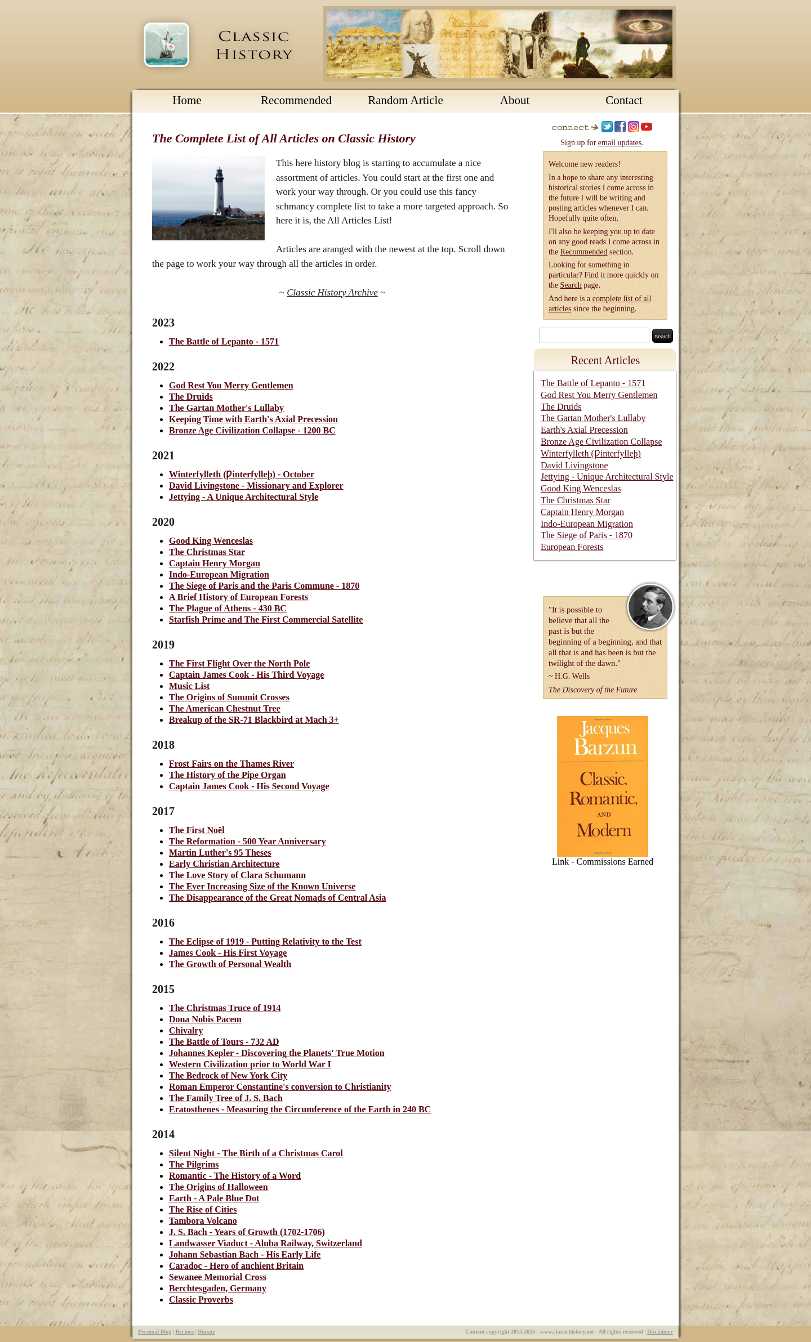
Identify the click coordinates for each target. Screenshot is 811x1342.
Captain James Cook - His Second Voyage (249, 786)
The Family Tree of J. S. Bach (226, 1098)
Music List (189, 686)
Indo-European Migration (219, 574)
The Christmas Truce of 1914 (225, 1008)
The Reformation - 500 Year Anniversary (247, 841)
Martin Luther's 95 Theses (220, 852)
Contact (623, 100)
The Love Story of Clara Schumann (237, 875)
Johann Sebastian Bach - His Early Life (244, 1254)
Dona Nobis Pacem (205, 1019)
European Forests (572, 547)
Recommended (296, 100)
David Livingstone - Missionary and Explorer (256, 485)
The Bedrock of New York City (228, 1075)
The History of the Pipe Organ (227, 775)
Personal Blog (154, 1331)
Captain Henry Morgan (214, 563)
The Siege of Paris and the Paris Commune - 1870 (264, 586)
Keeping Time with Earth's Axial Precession (253, 419)
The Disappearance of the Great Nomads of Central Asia (277, 897)
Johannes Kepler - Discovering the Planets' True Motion (277, 1053)
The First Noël (197, 830)
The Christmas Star (207, 552)
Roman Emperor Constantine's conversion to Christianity (280, 1087)
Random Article (405, 100)
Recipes (184, 1331)
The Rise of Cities (203, 1209)
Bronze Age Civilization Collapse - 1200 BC (252, 430)
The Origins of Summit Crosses (229, 697)
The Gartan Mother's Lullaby (226, 408)
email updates (619, 142)
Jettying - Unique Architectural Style (607, 476)
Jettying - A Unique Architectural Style (243, 497)
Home (186, 100)
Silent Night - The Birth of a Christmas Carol (256, 1153)
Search (571, 285)
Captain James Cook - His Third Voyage (246, 674)
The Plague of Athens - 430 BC (228, 608)
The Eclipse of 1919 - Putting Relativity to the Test (265, 941)
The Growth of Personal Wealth (230, 964)
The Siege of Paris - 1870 (586, 535)
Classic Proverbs (201, 1299)
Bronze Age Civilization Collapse (601, 441)
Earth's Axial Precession (584, 430)
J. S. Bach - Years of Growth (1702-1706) (247, 1232)
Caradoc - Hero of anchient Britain (236, 1266)
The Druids (191, 396)
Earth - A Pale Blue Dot (214, 1198)
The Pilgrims (194, 1164)
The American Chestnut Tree (224, 708)
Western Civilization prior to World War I (250, 1064)
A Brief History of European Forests (238, 597)
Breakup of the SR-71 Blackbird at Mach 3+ (254, 719)
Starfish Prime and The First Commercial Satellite (266, 619)
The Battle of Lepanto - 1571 (224, 341)
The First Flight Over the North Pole (239, 663)
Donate (206, 1331)
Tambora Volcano (203, 1220)
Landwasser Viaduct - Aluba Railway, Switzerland (265, 1243)
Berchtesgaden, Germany (217, 1288)
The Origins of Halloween (218, 1187)
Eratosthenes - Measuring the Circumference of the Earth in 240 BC (300, 1109)
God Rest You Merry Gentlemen (231, 385)
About (515, 100)
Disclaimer (660, 1331)
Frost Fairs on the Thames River (231, 763)
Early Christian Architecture (224, 864)
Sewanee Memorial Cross (217, 1277)
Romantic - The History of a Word (235, 1175)
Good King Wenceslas (211, 540)
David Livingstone (574, 465)
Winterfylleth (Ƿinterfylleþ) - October (241, 474)
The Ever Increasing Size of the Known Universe (262, 886)
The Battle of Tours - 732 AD (224, 1041)
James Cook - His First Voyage (228, 953)
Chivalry (186, 1030)
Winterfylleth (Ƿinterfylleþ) (591, 453)
